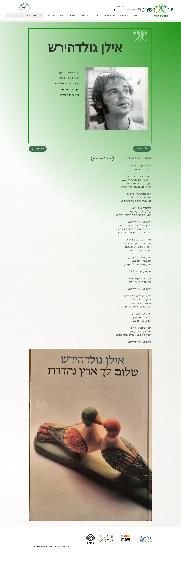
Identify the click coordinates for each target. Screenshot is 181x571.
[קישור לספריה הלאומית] (67, 83)
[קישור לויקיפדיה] (69, 94)
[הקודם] (38, 149)
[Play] (115, 10)
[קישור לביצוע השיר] (102, 158)
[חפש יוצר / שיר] (25, 15)
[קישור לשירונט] (69, 89)
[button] (124, 16)
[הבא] (142, 149)
